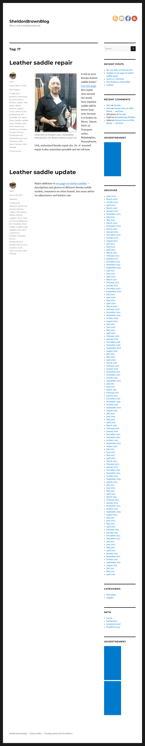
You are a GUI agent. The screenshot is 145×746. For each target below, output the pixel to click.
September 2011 (113, 562)
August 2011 (111, 565)
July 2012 (110, 541)
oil (21, 111)
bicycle (12, 99)
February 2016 (112, 428)
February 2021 (112, 282)
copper (20, 102)
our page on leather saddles (71, 183)
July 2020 (110, 294)
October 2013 (112, 509)
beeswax (13, 96)
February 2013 (112, 530)
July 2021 (110, 271)
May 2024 (110, 220)
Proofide (13, 117)
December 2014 (113, 470)
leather (12, 108)
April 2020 (111, 303)
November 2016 (113, 402)
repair (24, 117)
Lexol (11, 111)
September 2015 (113, 443)
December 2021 (113, 262)
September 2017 (113, 381)
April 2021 (110, 276)
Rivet (11, 120)
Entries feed (111, 621)
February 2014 (112, 500)
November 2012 (113, 538)
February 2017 (112, 393)
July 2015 (110, 449)
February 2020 (112, 309)
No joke (117, 105)
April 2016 (111, 422)
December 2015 (113, 434)
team (11, 144)
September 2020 (113, 291)
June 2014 (110, 488)
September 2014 (113, 479)
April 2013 (110, 527)
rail (19, 117)
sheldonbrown (16, 135)
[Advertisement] (113, 159)
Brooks (12, 102)
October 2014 (112, 476)
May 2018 (110, 357)
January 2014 (112, 503)
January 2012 (112, 553)
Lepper (20, 108)
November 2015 (113, 437)
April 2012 (110, 550)
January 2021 (112, 285)
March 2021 (111, 279)
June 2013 (110, 521)
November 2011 (113, 556)
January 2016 (112, 431)
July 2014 (110, 485)
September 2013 (113, 512)
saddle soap (21, 227)
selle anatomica (16, 126)
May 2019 (110, 330)
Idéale (18, 105)
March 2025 (111, 208)
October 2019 (112, 318)
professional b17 (16, 114)
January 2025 (112, 211)
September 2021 (113, 268)
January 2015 (112, 467)
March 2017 (111, 390)
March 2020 (111, 306)
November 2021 (113, 265)
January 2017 (112, 396)
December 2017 (113, 372)
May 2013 (110, 524)
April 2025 (111, 205)
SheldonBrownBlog (29, 21)
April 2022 (111, 250)
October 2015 (112, 440)
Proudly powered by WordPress (58, 733)
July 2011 (110, 568)
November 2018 (113, 345)
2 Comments (15, 151)
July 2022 (110, 244)
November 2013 (113, 506)
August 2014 (111, 482)
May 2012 (110, 547)
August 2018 (111, 351)
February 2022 (112, 256)
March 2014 (111, 497)
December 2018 (113, 342)
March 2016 (111, 425)
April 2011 (110, 574)
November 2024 (113, 214)
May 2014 (110, 491)
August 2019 (112, 321)
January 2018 (112, 369)
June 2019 (110, 327)
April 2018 (110, 360)
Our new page (88, 85)
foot (25, 102)
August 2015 (111, 446)
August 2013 (111, 515)
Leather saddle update (42, 172)
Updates (13, 199)
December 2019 (113, 312)
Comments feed (113, 624)
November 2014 (113, 473)
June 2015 (110, 452)
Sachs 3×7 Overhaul (115, 79)
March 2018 (111, 363)
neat (17, 111)
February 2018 (112, 366)
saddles (18, 123)
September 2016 (113, 407)
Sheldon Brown (16, 132)
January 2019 (112, 339)
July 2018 (110, 354)
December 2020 (113, 288)
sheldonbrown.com (18, 138)
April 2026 (111, 196)
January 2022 (112, 259)
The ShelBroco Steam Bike (118, 82)
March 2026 (111, 199)
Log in (109, 618)
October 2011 (112, 559)
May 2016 (110, 419)
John (11, 82)
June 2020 (110, 297)
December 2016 (113, 399)
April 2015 (110, 458)
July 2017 (110, 384)
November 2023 (113, 226)
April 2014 (110, 494)
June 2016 (110, 416)
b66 (13, 93)
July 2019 (110, 324)
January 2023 (112, 232)
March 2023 (111, 229)
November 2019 (113, 315)
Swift (20, 141)
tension (18, 144)
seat (24, 123)
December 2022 (113, 235)
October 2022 (112, 238)
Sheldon (23, 129)
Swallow (13, 141)
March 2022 (111, 253)
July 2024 (110, 217)
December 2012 (113, 535)
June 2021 (110, 273)
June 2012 (110, 544)
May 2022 (110, 247)
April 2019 (111, 333)
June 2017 (110, 387)
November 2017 (113, 375)
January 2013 (112, 533)
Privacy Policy (36, 733)
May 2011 (110, 571)
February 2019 (112, 336)
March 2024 (111, 223)
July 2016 (110, 413)
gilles (11, 105)
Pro (24, 111)
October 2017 (112, 378)
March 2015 (111, 461)
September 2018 (113, 348)
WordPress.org (113, 627)
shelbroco (13, 129)
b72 (18, 93)
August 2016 (112, 410)
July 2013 (110, 518)
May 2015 (110, 455)
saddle (18, 120)
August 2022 (112, 241)
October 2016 (112, 404)
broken (20, 99)
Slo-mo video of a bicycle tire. (119, 70)
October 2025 (112, 202)
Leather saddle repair (40, 62)
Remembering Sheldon (125, 117)
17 (10, 93)
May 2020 (110, 300)
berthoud (22, 96)
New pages (14, 89)
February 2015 (112, 464)
